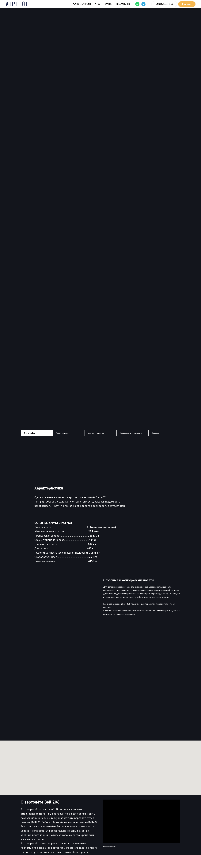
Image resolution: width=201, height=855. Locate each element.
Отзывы (108, 4)
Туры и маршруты (82, 4)
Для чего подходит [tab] (96, 433)
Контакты (186, 4)
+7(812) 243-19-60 (164, 4)
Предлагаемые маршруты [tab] (131, 433)
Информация (123, 4)
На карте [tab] (155, 433)
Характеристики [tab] (62, 433)
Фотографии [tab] (29, 433)
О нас (97, 4)
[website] (137, 4)
